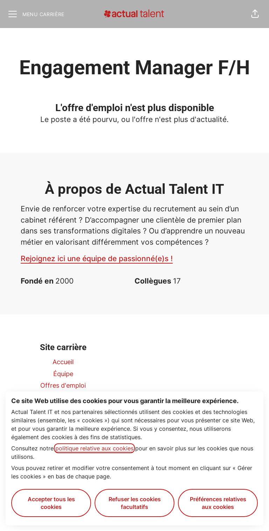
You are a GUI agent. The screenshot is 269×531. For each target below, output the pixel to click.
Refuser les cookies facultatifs (135, 503)
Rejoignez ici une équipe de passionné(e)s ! (97, 258)
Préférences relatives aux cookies (218, 503)
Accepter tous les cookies (51, 503)
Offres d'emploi (63, 385)
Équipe (63, 373)
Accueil (63, 362)
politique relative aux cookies (94, 448)
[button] (255, 14)
